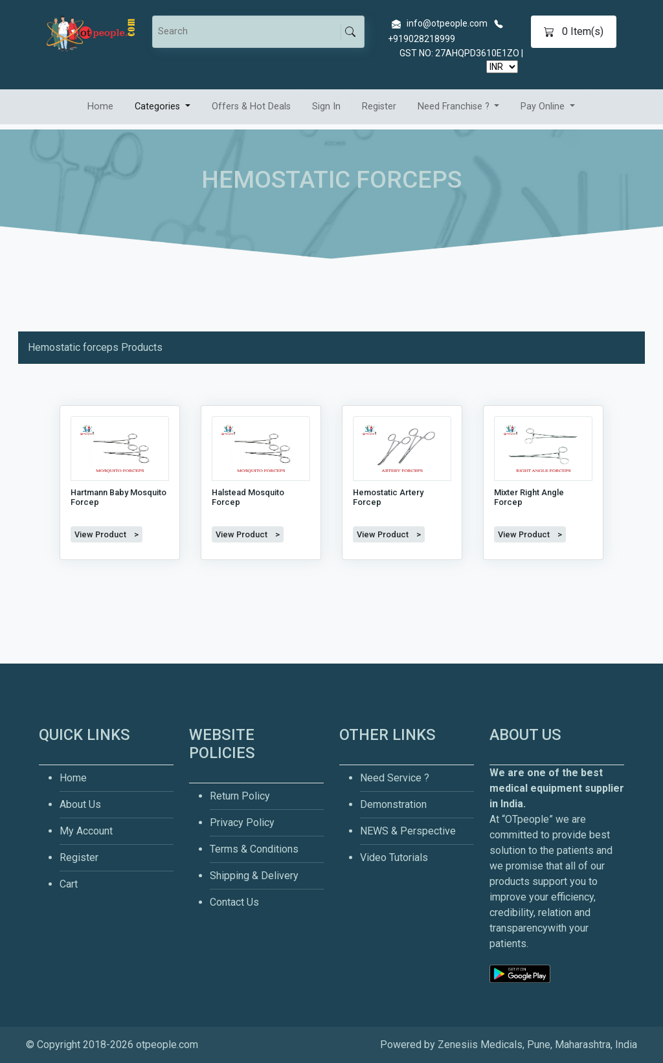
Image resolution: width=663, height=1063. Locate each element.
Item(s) (573, 31)
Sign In (326, 106)
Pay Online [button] (544, 106)
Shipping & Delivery (254, 875)
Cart (69, 884)
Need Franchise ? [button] (455, 106)
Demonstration (393, 804)
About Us (80, 804)
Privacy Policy (242, 822)
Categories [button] (159, 106)
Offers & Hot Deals (251, 106)
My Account (86, 831)
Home (100, 106)
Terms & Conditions (254, 849)
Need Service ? (394, 778)
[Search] (249, 31)
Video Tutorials (394, 857)
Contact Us (234, 902)
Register (379, 106)
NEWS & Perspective (408, 831)
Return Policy (240, 796)
